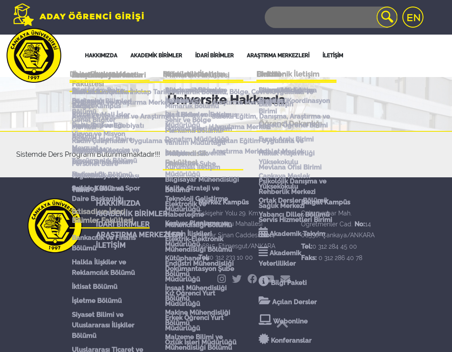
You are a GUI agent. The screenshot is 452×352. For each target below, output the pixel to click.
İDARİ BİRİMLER (214, 56)
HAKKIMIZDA (118, 203)
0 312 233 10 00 (231, 257)
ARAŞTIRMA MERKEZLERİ (139, 235)
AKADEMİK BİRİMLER (132, 214)
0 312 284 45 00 (334, 246)
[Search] (330, 17)
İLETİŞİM (111, 245)
